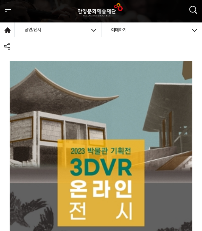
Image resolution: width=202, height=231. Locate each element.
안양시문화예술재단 (100, 10)
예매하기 (154, 29)
